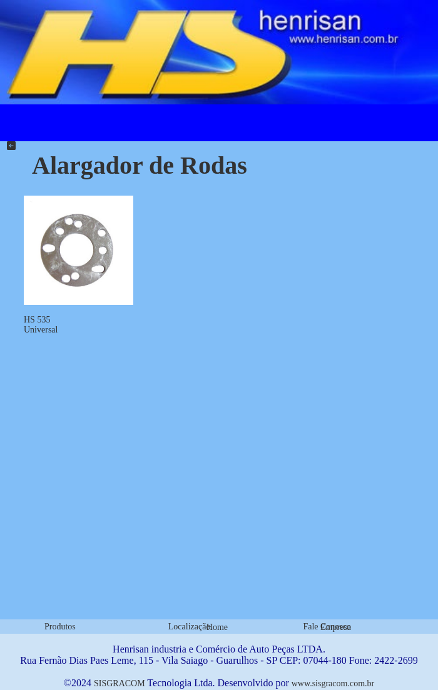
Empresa (335, 627)
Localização (189, 626)
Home (217, 627)
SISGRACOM (119, 683)
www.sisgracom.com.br (333, 683)
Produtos (60, 626)
